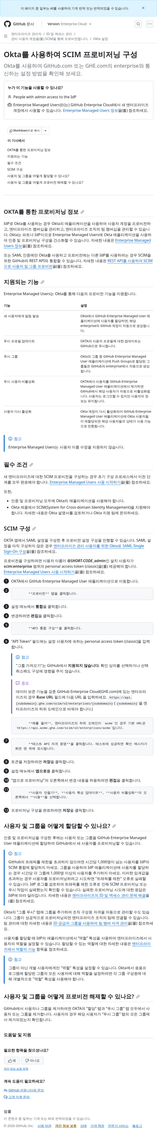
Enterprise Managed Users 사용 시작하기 (85, 482)
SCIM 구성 (20, 528)
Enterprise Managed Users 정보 (90, 110)
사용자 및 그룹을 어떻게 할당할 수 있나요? (60, 826)
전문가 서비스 (118, 1125)
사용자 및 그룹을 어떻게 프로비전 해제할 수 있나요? (72, 996)
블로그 (137, 1125)
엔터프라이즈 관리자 (26, 34)
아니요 (32, 1060)
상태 (83, 1125)
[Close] (143, 7)
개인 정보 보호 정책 (16, 1069)
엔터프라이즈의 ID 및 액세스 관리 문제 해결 (109, 895)
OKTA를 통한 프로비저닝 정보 (44, 211)
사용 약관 (45, 1125)
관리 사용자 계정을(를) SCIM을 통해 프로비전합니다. (49, 38)
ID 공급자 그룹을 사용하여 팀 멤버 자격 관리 (90, 923)
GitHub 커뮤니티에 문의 (24, 1090)
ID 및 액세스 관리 (59, 34)
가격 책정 (98, 1125)
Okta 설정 (100, 38)
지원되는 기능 (24, 282)
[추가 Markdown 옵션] (45, 130)
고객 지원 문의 (17, 1097)
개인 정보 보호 (65, 1125)
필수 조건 (18, 464)
